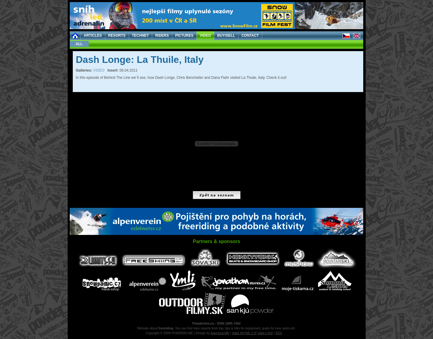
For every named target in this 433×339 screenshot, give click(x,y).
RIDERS (162, 35)
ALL (79, 44)
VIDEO (205, 35)
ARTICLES (93, 35)
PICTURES (184, 35)
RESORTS (117, 35)
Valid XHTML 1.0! (244, 333)
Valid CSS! (265, 333)
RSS (278, 333)
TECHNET (140, 35)
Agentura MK (219, 333)
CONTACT (250, 35)
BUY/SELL (226, 35)
